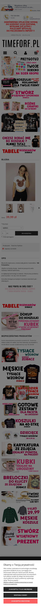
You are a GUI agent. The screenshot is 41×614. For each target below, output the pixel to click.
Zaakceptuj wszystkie (20, 601)
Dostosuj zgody (20, 595)
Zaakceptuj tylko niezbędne (20, 589)
